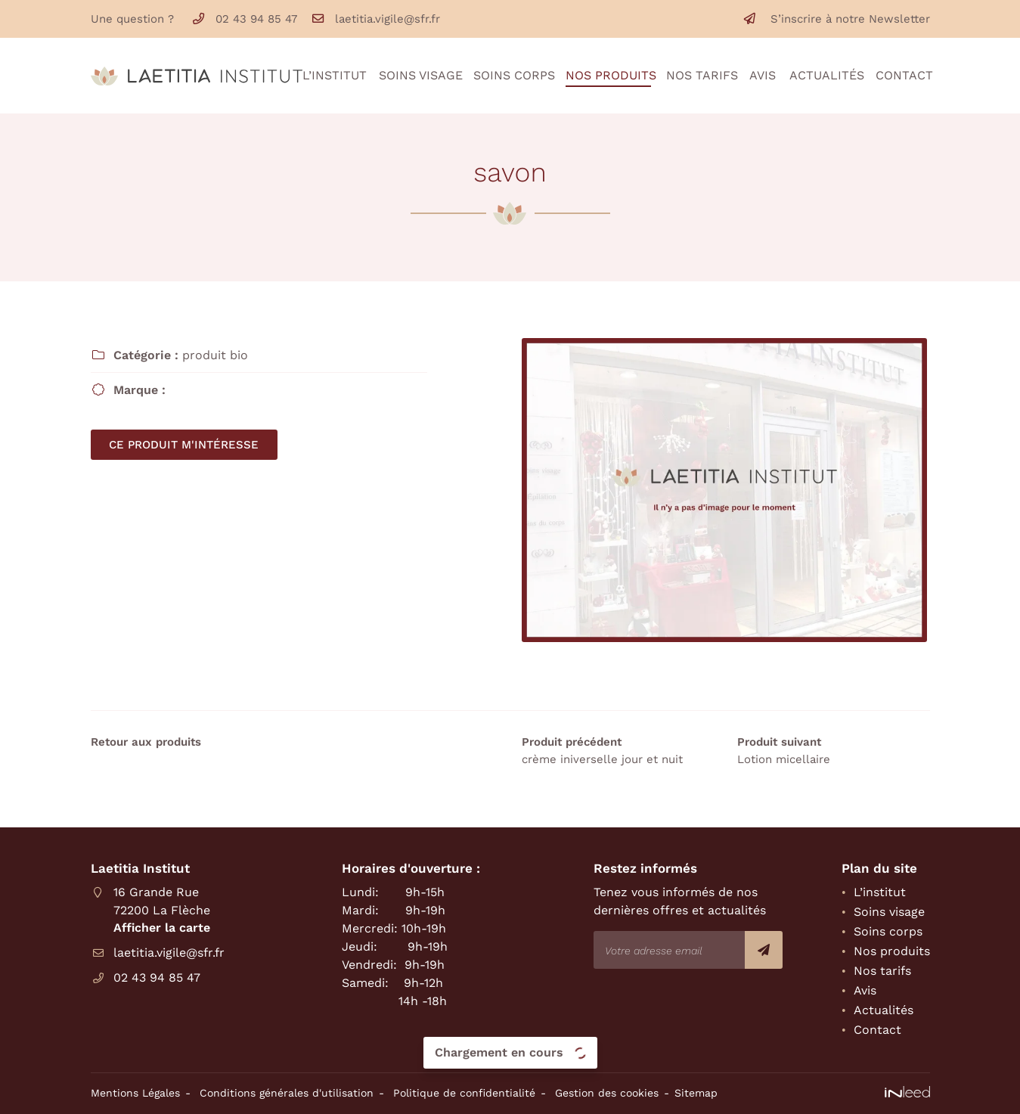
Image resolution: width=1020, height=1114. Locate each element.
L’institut (332, 75)
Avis (761, 75)
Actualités (824, 75)
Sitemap (696, 1093)
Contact (903, 75)
